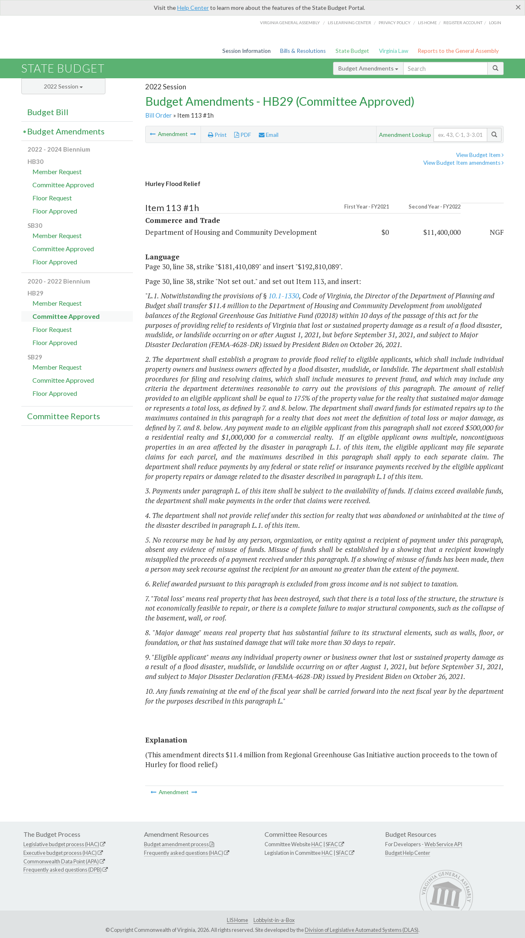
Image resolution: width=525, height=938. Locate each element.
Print (217, 135)
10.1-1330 (283, 295)
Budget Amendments (368, 68)
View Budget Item (480, 155)
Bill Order (158, 115)
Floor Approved (54, 211)
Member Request (57, 171)
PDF (242, 135)
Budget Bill (47, 112)
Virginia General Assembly (290, 22)
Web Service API (443, 844)
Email (268, 135)
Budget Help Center (407, 852)
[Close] (518, 7)
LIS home (427, 22)
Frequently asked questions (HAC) (183, 852)
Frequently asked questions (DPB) (62, 869)
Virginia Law (393, 51)
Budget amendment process (176, 844)
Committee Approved (63, 185)
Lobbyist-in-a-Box (273, 920)
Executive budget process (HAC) (60, 852)
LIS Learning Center (349, 22)
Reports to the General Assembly (458, 51)
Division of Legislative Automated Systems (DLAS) (361, 930)
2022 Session (63, 86)
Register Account (462, 22)
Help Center (193, 7)
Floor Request (52, 198)
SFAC (332, 844)
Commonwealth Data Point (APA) (61, 861)
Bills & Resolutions (303, 51)
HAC (316, 844)
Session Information (246, 51)
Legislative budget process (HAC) (61, 844)
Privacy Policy (395, 22)
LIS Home (237, 920)
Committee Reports (63, 416)
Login (495, 22)
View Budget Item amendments (463, 162)
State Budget (352, 51)
